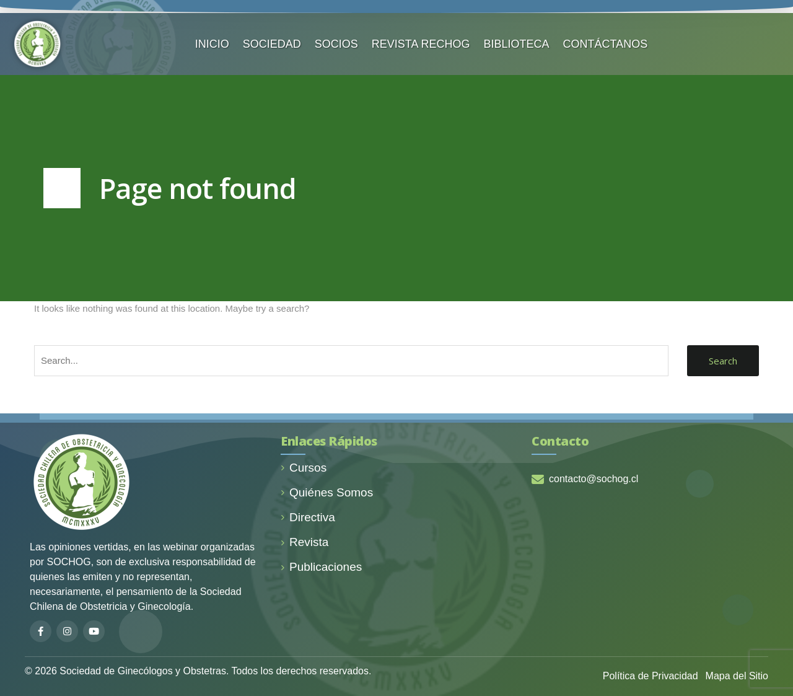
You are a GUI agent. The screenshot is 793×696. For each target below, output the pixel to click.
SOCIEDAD (272, 44)
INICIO (212, 44)
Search (723, 361)
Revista (304, 541)
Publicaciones (321, 566)
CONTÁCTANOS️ (605, 44)
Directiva (308, 517)
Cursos (303, 467)
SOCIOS (336, 44)
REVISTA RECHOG (421, 44)
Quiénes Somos (327, 492)
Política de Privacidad (650, 676)
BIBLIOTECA (517, 44)
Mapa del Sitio (737, 676)
